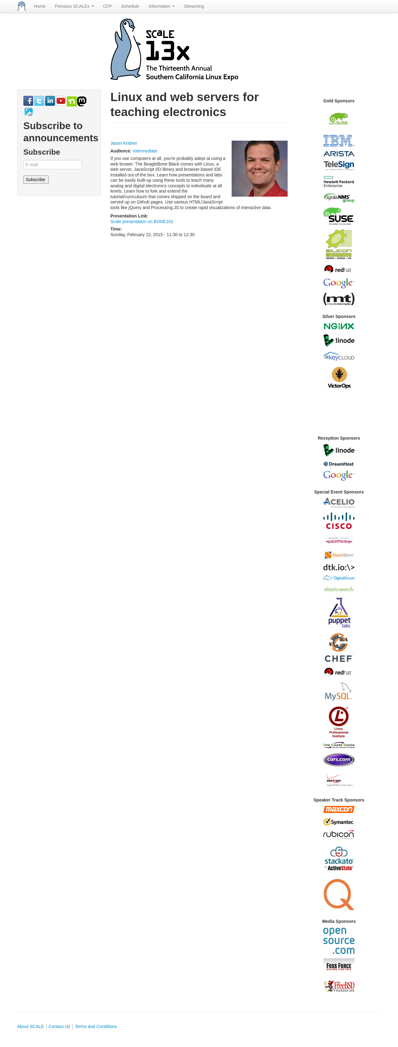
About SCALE (30, 1026)
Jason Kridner (123, 143)
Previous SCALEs (74, 6)
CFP (107, 6)
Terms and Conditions (96, 1026)
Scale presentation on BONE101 (141, 221)
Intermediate (145, 150)
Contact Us (59, 1026)
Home (39, 6)
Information (162, 6)
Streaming (194, 6)
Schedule (130, 6)
